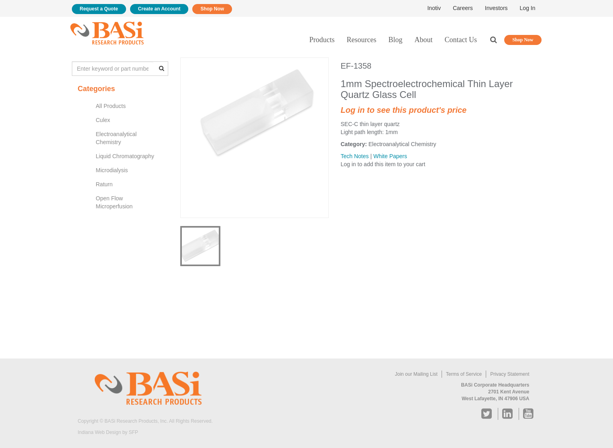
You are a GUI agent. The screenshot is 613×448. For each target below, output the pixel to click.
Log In (528, 8)
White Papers (390, 156)
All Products (111, 106)
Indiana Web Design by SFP (108, 432)
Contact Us (461, 40)
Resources (362, 40)
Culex (103, 120)
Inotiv (433, 8)
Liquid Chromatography (125, 156)
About (424, 40)
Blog (395, 40)
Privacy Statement (509, 374)
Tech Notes (355, 156)
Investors (496, 8)
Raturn (104, 184)
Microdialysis (112, 170)
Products (322, 40)
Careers (463, 8)
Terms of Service (464, 374)
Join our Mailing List (416, 374)
